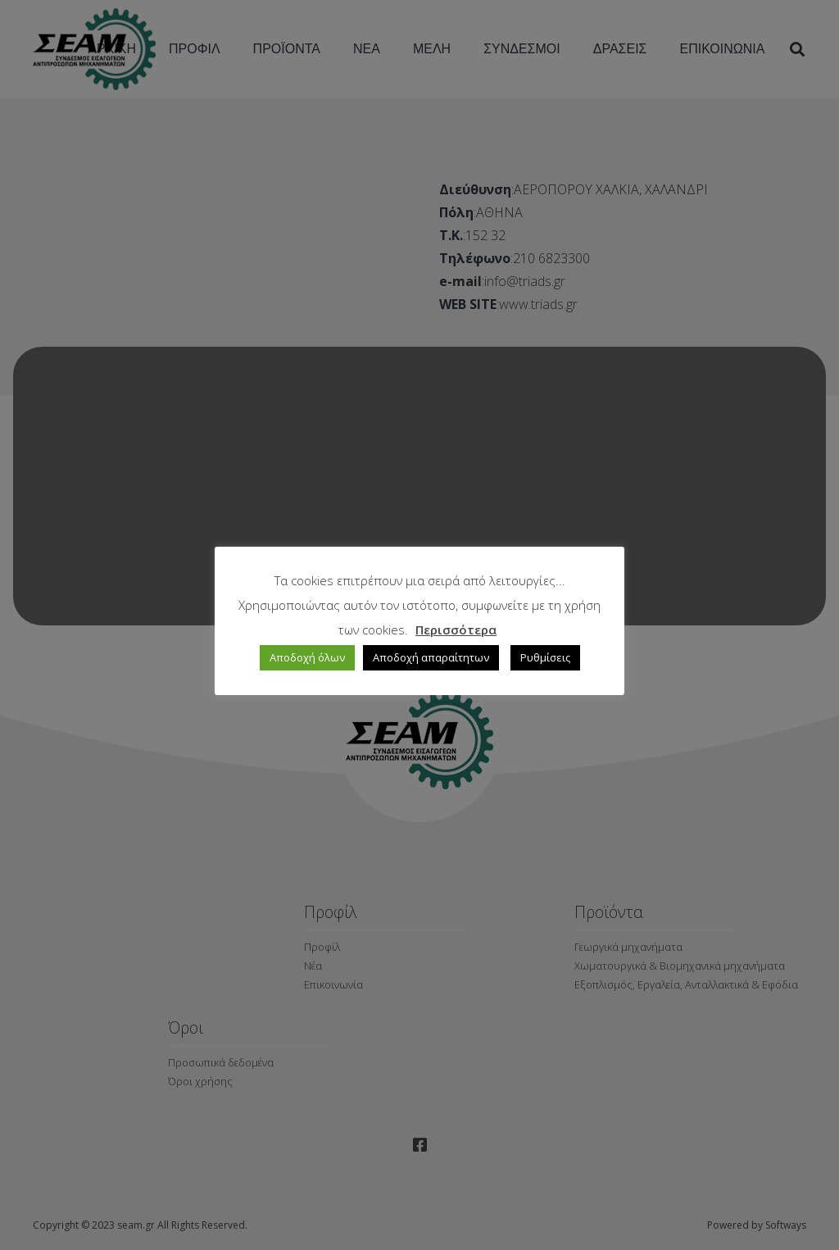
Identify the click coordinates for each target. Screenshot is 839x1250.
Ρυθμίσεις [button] (545, 657)
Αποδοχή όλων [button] (307, 657)
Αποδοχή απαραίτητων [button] (431, 657)
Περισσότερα (456, 629)
